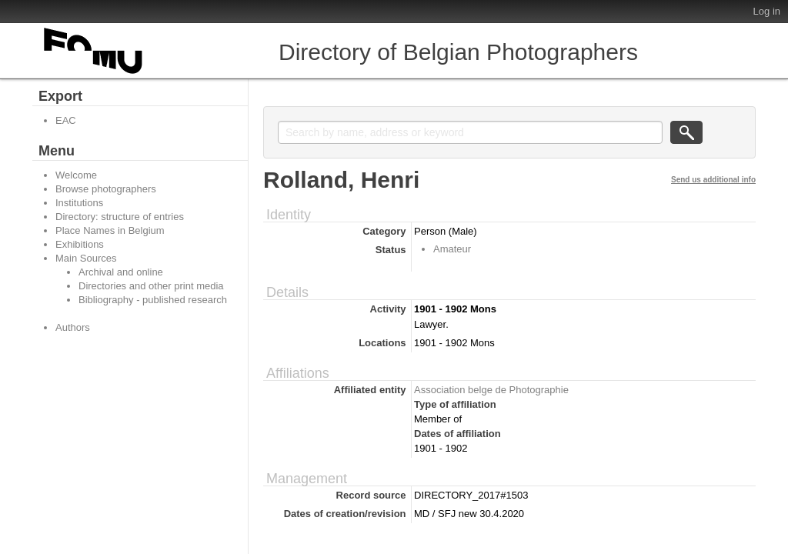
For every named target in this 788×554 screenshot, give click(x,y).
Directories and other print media (151, 286)
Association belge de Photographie (491, 389)
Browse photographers (105, 189)
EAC (65, 120)
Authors (72, 327)
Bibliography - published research (152, 299)
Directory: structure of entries (119, 216)
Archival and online (120, 272)
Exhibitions (79, 244)
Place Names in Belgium (110, 230)
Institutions (79, 203)
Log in (766, 11)
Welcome (76, 175)
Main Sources (85, 258)
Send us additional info (713, 179)
